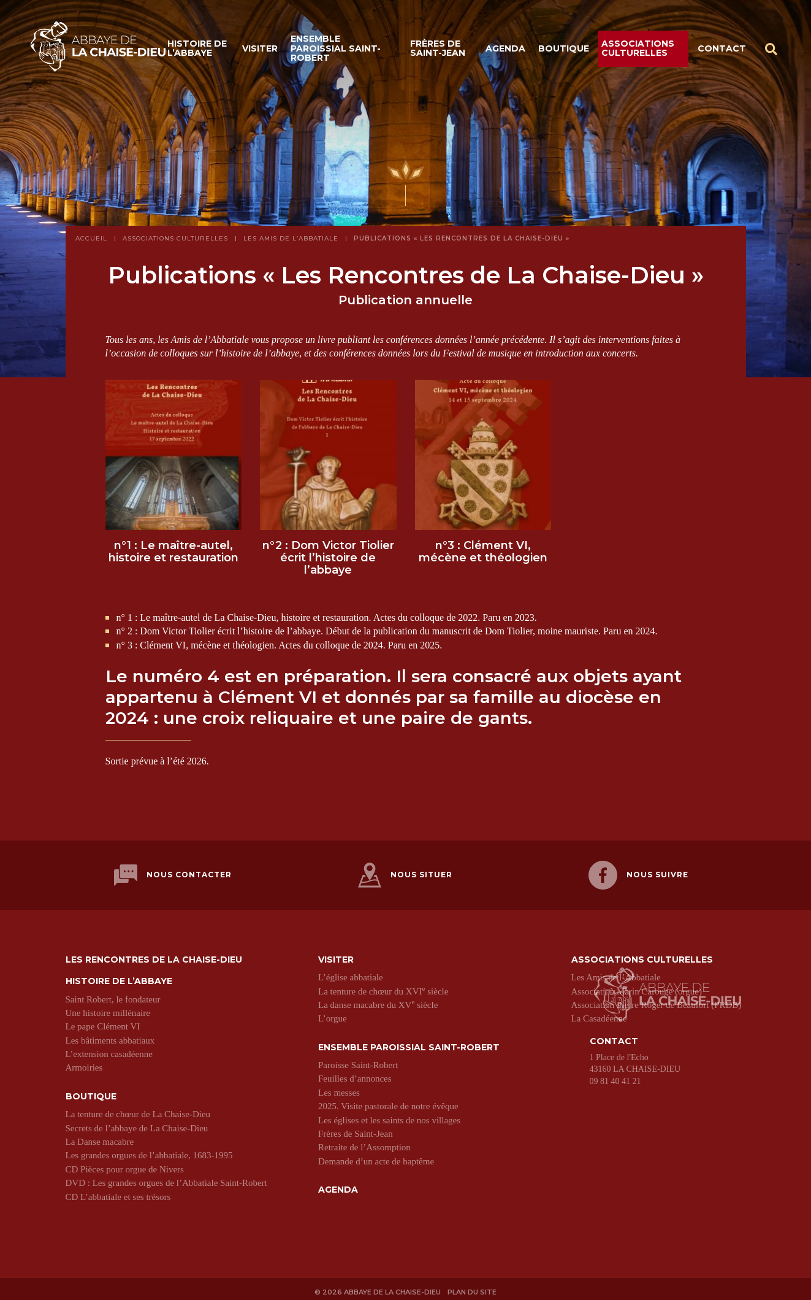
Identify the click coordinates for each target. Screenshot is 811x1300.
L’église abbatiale (350, 972)
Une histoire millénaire (108, 1008)
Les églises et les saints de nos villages (389, 1115)
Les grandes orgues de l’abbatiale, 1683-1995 (149, 1151)
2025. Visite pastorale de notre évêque (388, 1101)
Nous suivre (638, 875)
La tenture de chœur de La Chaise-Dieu (138, 1109)
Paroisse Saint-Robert (358, 1060)
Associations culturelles (637, 50)
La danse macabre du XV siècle (378, 1000)
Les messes (339, 1088)
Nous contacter (173, 875)
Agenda (505, 50)
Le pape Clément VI (103, 1022)
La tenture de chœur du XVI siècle (383, 986)
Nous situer (405, 875)
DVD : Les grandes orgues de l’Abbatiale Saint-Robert (166, 1178)
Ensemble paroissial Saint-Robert (336, 51)
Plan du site (474, 1286)
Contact (722, 50)
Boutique (563, 50)
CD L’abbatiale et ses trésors (118, 1192)
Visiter (260, 50)
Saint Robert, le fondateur (113, 994)
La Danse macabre (100, 1137)
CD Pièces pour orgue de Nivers (125, 1164)
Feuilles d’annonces (355, 1074)
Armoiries (84, 1063)
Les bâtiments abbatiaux (110, 1035)
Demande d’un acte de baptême (376, 1156)
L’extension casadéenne (109, 1049)
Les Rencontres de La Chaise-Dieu (154, 955)
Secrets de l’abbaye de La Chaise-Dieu (137, 1123)
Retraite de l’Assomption (364, 1143)
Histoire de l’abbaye (197, 50)
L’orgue (332, 1014)
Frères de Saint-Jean (437, 50)
